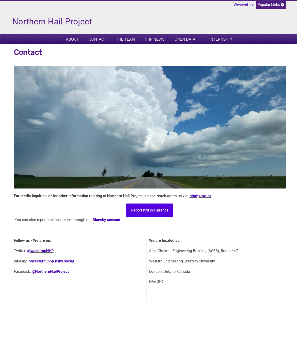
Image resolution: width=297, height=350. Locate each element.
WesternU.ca (244, 5)
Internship (220, 39)
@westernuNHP (40, 251)
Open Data (184, 39)
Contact (97, 39)
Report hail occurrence (150, 210)
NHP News (155, 39)
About (72, 39)
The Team (125, 39)
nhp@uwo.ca (200, 196)
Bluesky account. (107, 220)
